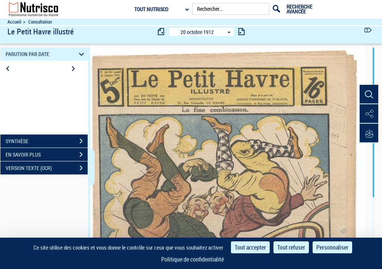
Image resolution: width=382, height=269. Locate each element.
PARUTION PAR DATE (46, 54)
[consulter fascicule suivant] (241, 31)
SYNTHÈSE (47, 141)
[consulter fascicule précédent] (161, 31)
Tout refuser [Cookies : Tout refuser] (291, 247)
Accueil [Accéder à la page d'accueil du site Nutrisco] (14, 22)
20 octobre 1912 (197, 31)
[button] (369, 94)
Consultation (40, 22)
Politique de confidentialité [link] (192, 259)
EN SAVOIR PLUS (47, 154)
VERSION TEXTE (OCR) (47, 168)
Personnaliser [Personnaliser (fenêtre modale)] (332, 247)
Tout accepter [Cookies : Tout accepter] (250, 247)
